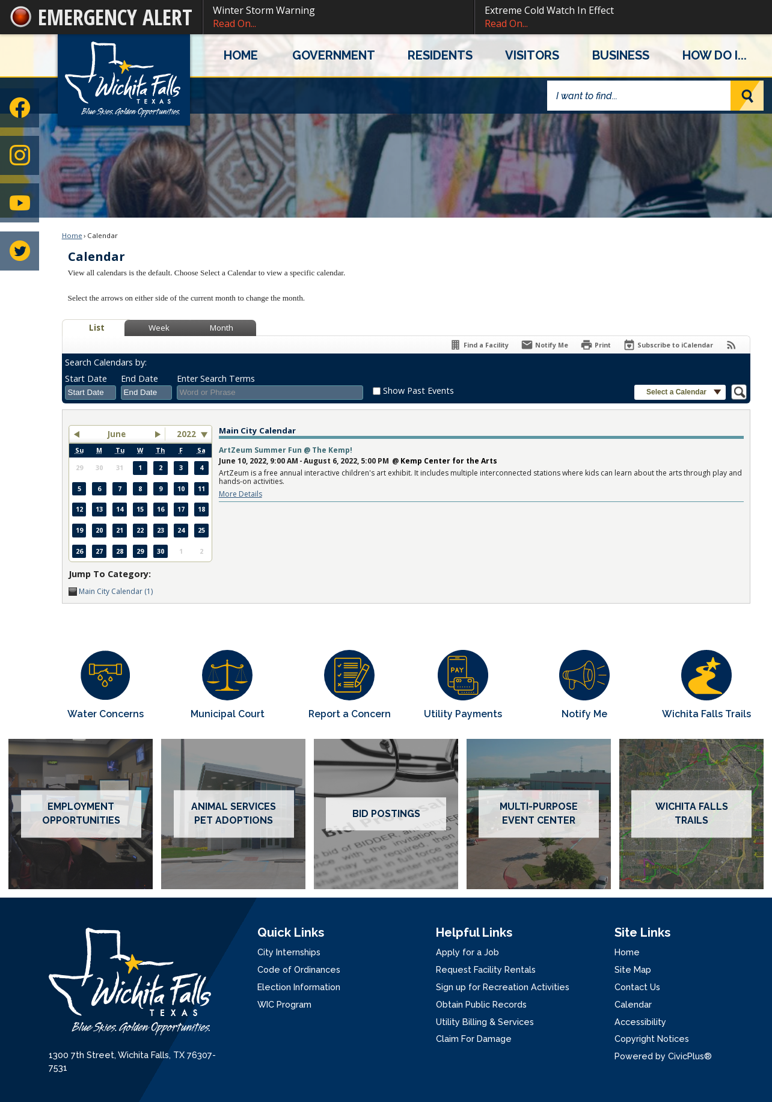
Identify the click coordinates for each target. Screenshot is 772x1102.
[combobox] (90, 392)
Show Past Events (418, 390)
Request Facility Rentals (486, 969)
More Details (240, 494)
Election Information (298, 987)
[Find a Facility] (479, 344)
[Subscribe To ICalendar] (668, 344)
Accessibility (640, 1022)
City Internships (288, 952)
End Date (139, 378)
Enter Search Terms (216, 378)
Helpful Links (474, 932)
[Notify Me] (544, 344)
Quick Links (290, 932)
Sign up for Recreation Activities (502, 987)
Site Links (642, 932)
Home (72, 235)
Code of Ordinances (298, 969)
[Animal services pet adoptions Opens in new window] (233, 814)
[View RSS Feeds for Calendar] (731, 344)
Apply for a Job (467, 952)
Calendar (633, 1004)
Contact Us (637, 987)
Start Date (86, 378)
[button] (747, 96)
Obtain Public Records (481, 1004)
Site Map (632, 969)
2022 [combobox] (186, 434)
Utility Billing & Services (485, 1022)
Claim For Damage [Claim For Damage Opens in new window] (474, 1038)
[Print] (595, 344)
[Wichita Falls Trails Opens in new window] (707, 685)
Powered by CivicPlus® (663, 1056)
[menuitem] (240, 55)
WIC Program (284, 1004)
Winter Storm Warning (338, 17)
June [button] (117, 434)
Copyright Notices (651, 1038)
